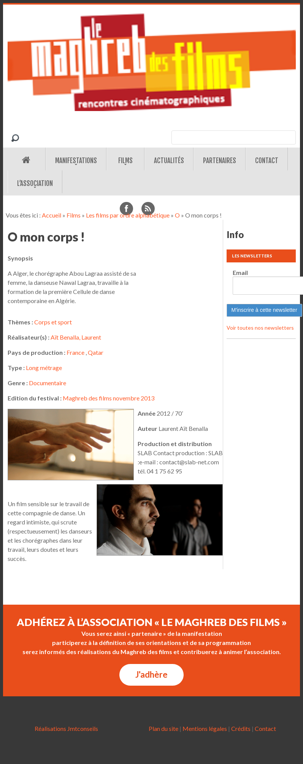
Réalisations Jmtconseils (66, 728)
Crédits (241, 728)
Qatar (95, 352)
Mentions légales (204, 728)
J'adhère (151, 674)
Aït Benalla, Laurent (76, 337)
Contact (266, 160)
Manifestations (76, 160)
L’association (35, 183)
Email (240, 272)
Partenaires (219, 160)
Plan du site (163, 728)
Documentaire (47, 382)
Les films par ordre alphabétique (128, 215)
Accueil (51, 215)
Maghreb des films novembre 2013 (108, 398)
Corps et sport (53, 322)
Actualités (169, 160)
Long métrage (44, 367)
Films (125, 160)
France (75, 352)
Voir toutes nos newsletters (260, 327)
